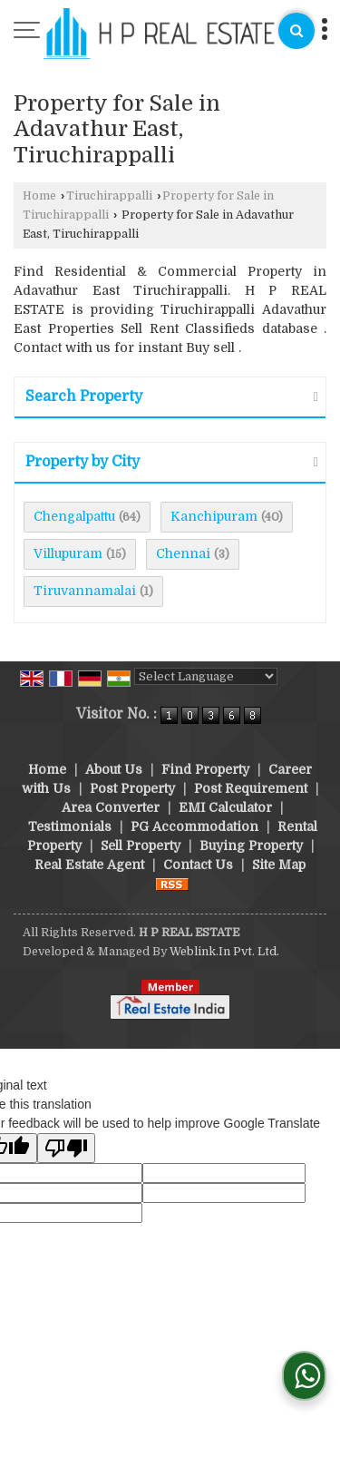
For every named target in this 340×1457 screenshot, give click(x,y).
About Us (113, 769)
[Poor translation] (66, 1148)
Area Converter (111, 807)
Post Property (132, 788)
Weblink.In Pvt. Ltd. (224, 951)
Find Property (205, 769)
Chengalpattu (74, 516)
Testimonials (70, 826)
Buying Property (251, 845)
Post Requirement (250, 788)
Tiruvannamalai (85, 590)
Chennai (183, 553)
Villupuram (68, 553)
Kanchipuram (213, 516)
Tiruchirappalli (109, 196)
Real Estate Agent (89, 864)
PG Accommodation (194, 826)
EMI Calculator (225, 807)
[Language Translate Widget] (205, 676)
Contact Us (198, 864)
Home (39, 196)
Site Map (279, 864)
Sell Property (140, 845)
